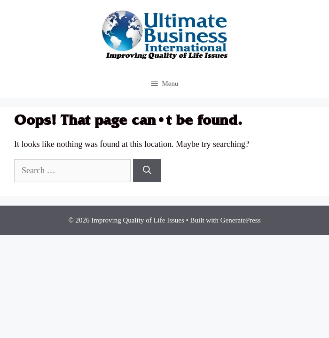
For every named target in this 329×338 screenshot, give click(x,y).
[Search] (147, 170)
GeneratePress (240, 220)
